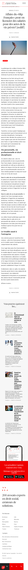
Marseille (16, 519)
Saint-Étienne (6, 526)
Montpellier (5, 522)
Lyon (3, 519)
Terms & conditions (7, 558)
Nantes (16, 522)
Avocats (4, 539)
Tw (21, 566)
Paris (15, 524)
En (7, 566)
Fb (11, 566)
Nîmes (4, 524)
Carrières (4, 544)
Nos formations (6, 541)
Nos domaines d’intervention (10, 537)
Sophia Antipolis (18, 526)
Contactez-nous (6, 548)
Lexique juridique (7, 546)
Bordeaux (4, 517)
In (16, 566)
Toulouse (16, 529)
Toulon (4, 529)
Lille (15, 517)
